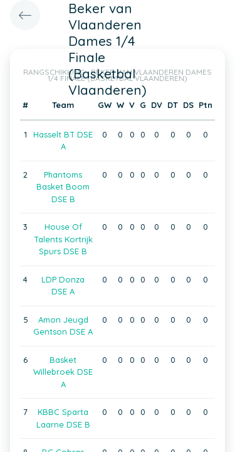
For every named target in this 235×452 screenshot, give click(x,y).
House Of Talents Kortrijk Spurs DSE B (63, 239)
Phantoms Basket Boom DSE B (63, 187)
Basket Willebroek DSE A (63, 372)
